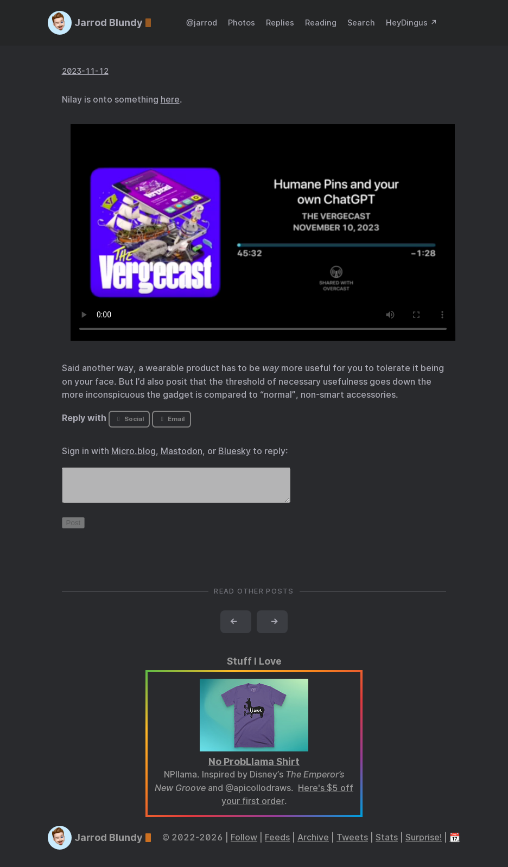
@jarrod (201, 22)
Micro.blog (133, 451)
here (170, 99)
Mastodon (181, 451)
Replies (280, 22)
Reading (320, 22)
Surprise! (423, 844)
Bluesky (234, 451)
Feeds (277, 844)
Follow (244, 844)
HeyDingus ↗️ (411, 22)
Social (129, 419)
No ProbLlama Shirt (254, 768)
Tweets (352, 844)
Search (361, 22)
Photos (241, 22)
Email (171, 419)
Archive (313, 844)
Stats (387, 844)
